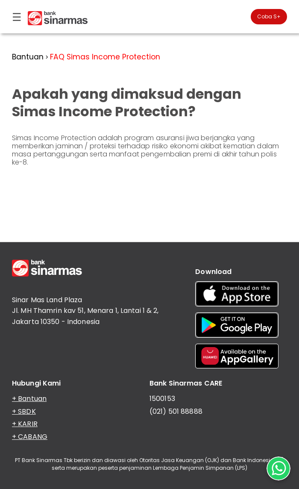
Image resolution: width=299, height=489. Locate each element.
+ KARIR (25, 424)
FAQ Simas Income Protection (105, 57)
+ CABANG (29, 437)
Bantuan (28, 57)
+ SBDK (24, 411)
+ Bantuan (29, 399)
